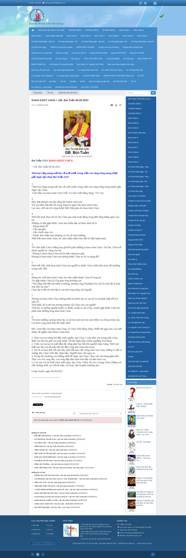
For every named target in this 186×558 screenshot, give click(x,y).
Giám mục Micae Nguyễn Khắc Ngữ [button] (120, 64)
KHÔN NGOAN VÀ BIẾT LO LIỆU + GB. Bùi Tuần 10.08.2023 (55, 500)
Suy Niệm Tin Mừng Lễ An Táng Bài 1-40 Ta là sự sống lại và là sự (144, 494)
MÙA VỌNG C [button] (36, 36)
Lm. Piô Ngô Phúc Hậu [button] (134, 70)
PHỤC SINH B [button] (128, 36)
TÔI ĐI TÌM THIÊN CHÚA (137, 264)
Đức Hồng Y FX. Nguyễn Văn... (139, 293)
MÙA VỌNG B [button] (138, 30)
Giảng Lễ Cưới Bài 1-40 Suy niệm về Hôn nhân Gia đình (145, 503)
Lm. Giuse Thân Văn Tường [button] (112, 70)
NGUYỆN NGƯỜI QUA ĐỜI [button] (41, 59)
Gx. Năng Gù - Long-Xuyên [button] (41, 87)
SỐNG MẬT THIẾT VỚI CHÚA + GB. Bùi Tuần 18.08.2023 (54, 486)
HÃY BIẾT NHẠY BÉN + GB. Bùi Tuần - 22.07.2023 (52, 507)
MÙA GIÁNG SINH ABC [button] (54, 36)
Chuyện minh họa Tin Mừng (138, 211)
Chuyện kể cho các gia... (137, 220)
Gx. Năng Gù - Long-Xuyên (138, 371)
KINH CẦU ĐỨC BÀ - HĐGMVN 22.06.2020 (144, 468)
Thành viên (36, 529)
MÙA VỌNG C (133, 128)
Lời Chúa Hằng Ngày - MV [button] (68, 41)
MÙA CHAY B (133, 142)
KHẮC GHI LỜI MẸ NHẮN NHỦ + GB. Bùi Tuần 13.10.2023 (54, 457)
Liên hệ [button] (63, 81)
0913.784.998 (36, 3)
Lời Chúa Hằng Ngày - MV (138, 172)
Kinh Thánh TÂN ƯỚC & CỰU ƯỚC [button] (51, 30)
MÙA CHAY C (133, 147)
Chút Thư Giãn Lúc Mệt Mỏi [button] (99, 81)
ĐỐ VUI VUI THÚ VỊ (143, 388)
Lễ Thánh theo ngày (135, 191)
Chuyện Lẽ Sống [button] (62, 53)
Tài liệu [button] (82, 81)
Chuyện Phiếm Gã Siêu (137, 235)
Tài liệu (130, 357)
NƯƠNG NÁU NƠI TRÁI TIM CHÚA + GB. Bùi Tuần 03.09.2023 (56, 475)
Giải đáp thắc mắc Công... (137, 376)
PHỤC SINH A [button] (113, 36)
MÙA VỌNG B (133, 123)
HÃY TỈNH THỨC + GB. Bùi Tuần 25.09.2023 (50, 443)
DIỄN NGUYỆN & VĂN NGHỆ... (139, 342)
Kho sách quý (133, 274)
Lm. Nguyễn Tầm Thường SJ (139, 327)
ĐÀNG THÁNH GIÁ (135, 284)
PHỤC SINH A (133, 152)
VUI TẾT (131, 347)
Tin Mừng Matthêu (135, 269)
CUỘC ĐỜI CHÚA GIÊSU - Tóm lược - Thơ (143, 458)
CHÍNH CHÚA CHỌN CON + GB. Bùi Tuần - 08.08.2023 (53, 504)
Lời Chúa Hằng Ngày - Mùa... (139, 167)
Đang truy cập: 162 (47, 543)
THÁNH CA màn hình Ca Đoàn (139, 201)
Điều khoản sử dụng (145, 543)
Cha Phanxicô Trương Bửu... (138, 288)
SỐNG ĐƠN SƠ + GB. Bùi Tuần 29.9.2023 (49, 446)
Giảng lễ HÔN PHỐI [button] (118, 53)
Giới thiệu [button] (52, 81)
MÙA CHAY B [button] (86, 36)
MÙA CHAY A (133, 138)
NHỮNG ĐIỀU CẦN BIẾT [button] (85, 47)
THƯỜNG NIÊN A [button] (74, 30)
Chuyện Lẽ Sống (134, 225)
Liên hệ (49, 529)
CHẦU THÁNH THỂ (135, 279)
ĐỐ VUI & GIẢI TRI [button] (38, 81)
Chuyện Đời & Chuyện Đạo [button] (133, 47)
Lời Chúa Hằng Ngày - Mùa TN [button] (42, 41)
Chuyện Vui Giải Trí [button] (79, 53)
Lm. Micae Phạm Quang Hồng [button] (68, 76)
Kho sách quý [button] (128, 59)
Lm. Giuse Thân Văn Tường (138, 318)
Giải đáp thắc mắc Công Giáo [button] (66, 87)
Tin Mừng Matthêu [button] (113, 59)
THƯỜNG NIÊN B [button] (91, 30)
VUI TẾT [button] (141, 76)
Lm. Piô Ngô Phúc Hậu (136, 323)
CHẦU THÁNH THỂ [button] (144, 59)
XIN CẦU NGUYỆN (135, 366)
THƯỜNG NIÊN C (135, 113)
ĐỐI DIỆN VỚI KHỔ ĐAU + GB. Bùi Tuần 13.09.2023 (52, 436)
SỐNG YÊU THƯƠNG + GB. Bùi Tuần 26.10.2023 (51, 464)
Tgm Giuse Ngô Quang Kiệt (138, 308)
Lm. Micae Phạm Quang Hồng (139, 332)
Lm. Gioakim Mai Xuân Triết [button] (87, 70)
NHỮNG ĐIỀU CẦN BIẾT (137, 206)
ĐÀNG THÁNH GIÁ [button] (38, 64)
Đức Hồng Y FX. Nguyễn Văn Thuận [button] (90, 64)
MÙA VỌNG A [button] (124, 30)
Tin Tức (49, 525)
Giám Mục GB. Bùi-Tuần (137, 303)
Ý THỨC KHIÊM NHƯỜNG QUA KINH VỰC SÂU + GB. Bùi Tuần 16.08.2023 (61, 489)
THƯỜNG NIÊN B (134, 109)
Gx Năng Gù (130, 543)
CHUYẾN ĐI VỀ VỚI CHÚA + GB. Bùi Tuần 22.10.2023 (53, 461)
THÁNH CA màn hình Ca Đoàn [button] (61, 47)
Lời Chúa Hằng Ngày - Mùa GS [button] (92, 41)
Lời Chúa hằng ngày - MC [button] (117, 41)
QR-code (34, 543)
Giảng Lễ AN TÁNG (135, 245)
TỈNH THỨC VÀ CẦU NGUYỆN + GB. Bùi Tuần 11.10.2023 (54, 453)
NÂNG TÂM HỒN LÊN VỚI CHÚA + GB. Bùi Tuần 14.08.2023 (55, 493)
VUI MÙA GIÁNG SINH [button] (91, 76)
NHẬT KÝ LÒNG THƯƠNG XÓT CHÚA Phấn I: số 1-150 (144, 432)
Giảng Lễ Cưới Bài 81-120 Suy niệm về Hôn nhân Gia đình (144, 480)
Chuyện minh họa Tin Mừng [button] (108, 47)
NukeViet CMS (111, 543)
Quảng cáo (36, 534)
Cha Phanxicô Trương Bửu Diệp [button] (61, 64)
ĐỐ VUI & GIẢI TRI (135, 352)
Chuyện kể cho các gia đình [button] (41, 53)
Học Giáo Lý (132, 259)
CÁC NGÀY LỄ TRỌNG (137, 196)
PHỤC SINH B (133, 157)
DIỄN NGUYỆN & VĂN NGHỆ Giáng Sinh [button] (118, 76)
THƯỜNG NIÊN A (134, 104)
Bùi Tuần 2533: (40, 160)
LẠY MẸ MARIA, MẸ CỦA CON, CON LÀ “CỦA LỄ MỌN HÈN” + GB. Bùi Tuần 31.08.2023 (65, 479)
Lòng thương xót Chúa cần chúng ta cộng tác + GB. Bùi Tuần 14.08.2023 (60, 497)
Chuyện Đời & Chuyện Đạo (138, 215)
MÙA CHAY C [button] (100, 36)
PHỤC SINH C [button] (142, 36)
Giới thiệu (36, 525)
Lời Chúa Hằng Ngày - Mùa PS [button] (142, 41)
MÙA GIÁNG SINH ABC (137, 133)
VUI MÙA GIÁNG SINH (136, 337)
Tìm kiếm (50, 534)
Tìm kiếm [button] (72, 81)
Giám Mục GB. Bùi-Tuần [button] (40, 70)
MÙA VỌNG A (133, 118)
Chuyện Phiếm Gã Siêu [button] (98, 53)
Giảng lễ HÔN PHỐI (135, 240)
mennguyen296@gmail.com (55, 3)
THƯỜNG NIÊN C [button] (109, 30)
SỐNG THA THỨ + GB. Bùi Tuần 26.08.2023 (50, 482)
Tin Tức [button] (133, 81)
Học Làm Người (134, 254)
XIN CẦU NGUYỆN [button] (120, 81)
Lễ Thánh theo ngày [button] (38, 47)
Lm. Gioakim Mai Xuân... (137, 313)
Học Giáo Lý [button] (75, 59)
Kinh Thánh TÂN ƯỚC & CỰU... (140, 99)
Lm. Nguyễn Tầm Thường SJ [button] (42, 76)
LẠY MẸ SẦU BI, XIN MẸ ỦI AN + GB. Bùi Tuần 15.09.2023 (54, 439)
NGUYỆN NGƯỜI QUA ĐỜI (138, 250)
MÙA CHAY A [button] (72, 36)
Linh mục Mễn (93, 543)
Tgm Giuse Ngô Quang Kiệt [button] (63, 70)
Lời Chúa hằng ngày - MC (137, 181)
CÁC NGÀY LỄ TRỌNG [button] (89, 87)
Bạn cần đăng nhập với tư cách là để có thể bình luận (63, 420)
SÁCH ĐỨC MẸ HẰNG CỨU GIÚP (144, 417)
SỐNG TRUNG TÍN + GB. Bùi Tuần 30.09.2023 (50, 450)
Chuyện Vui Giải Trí (135, 230)
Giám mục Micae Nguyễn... (138, 298)
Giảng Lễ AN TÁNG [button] (137, 53)
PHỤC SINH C (133, 162)
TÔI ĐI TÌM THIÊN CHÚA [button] (93, 59)
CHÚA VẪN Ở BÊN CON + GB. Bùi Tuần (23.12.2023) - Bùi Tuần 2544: (59, 468)
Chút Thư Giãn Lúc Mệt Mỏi (138, 361)
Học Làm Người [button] (61, 59)
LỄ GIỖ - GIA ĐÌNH (143, 442)
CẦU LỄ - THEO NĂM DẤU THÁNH (144, 405)
